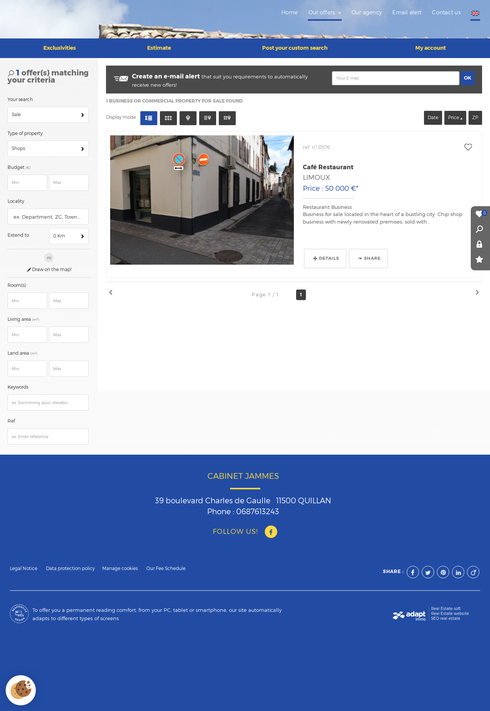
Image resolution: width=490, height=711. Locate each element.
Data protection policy (70, 565)
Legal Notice (23, 565)
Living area (24, 316)
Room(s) (17, 282)
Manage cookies (120, 565)
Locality (16, 198)
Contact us (446, 12)
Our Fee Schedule (166, 565)
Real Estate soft (446, 606)
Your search (20, 97)
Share (369, 255)
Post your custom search (294, 45)
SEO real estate (445, 615)
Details (326, 255)
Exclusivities (59, 45)
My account (430, 45)
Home (289, 12)
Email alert (406, 12)
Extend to (18, 232)
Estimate (159, 45)
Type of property (25, 130)
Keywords (18, 384)
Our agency (367, 12)
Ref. (12, 418)
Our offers (325, 12)
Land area (24, 350)
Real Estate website (450, 610)
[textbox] (49, 214)
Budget (17, 164)
